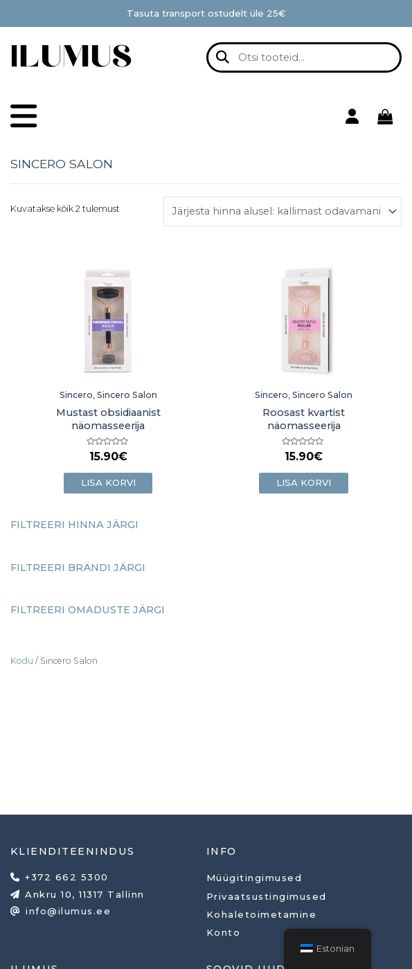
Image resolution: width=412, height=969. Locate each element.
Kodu (21, 660)
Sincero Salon (127, 395)
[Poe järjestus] (282, 211)
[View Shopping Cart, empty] (385, 116)
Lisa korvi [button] (108, 482)
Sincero (76, 395)
